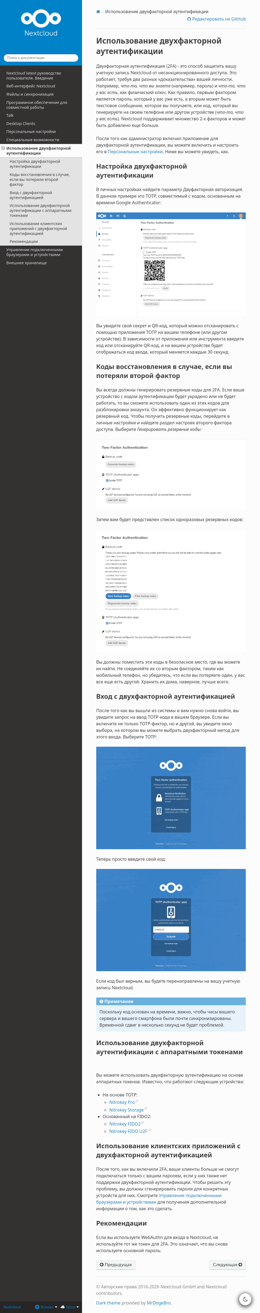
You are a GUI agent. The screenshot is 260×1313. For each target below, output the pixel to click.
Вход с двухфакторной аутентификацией (31, 195)
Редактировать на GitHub (218, 19)
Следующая (227, 1265)
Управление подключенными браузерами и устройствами (34, 252)
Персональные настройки (31, 131)
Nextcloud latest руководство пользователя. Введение (33, 75)
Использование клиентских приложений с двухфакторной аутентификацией (38, 228)
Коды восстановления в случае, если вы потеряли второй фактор (40, 179)
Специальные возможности (32, 139)
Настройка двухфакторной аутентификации (35, 164)
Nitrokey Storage (126, 1110)
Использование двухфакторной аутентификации (36, 151)
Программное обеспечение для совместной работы (36, 105)
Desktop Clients (20, 123)
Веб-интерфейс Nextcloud (30, 86)
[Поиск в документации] (41, 58)
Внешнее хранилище (26, 262)
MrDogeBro (159, 1303)
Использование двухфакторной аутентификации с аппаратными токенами (41, 210)
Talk (9, 115)
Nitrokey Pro (122, 1102)
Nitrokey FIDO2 (125, 1124)
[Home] (98, 11)
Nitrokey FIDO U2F (128, 1131)
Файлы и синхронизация (30, 94)
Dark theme (108, 1303)
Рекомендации (24, 241)
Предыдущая (116, 1265)
